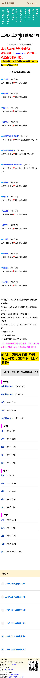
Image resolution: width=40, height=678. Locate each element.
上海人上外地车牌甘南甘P (15, 636)
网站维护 (16, 675)
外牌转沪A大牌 (16, 15)
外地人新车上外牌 (8, 16)
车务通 (20, 677)
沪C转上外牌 (13, 14)
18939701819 (34, 3)
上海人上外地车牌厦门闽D (15, 610)
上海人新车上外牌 (3, 16)
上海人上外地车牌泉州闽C (15, 584)
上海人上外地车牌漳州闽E (15, 597)
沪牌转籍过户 (25, 14)
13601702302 (11, 665)
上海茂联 (10, 675)
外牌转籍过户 (29, 14)
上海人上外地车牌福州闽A (15, 623)
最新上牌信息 (33, 14)
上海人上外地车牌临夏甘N (15, 649)
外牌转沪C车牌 (21, 15)
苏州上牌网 (13, 677)
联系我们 (37, 13)
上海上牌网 (9, 3)
